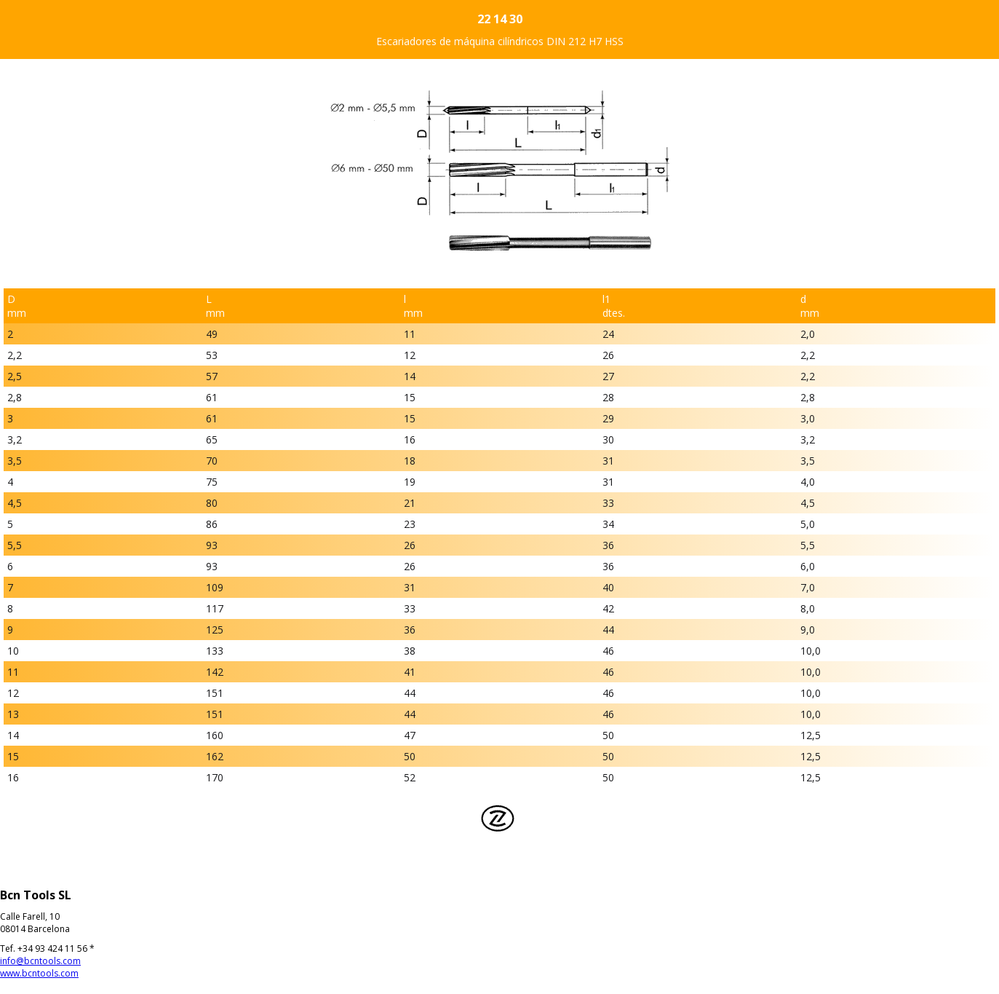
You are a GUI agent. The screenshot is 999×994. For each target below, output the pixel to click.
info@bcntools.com (40, 961)
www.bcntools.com (39, 973)
